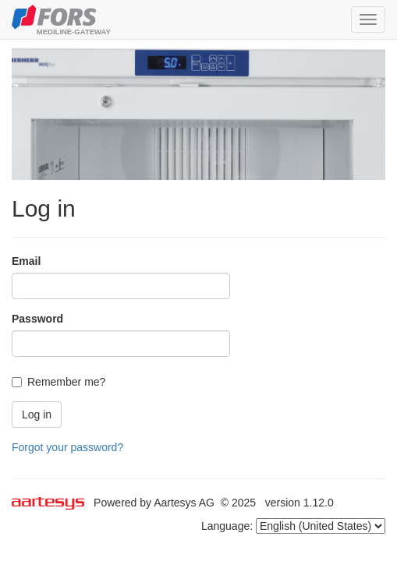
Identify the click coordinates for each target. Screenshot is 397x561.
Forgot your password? (67, 447)
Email (26, 261)
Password (37, 318)
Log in (36, 414)
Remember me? (58, 382)
